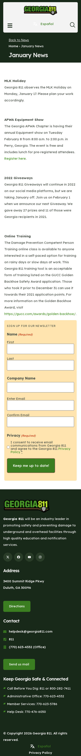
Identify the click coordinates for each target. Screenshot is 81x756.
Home (13, 46)
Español (47, 24)
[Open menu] (10, 25)
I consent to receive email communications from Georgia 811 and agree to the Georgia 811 (40, 447)
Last (10, 358)
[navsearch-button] (72, 26)
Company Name (21, 378)
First (10, 342)
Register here (15, 158)
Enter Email (16, 398)
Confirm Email (18, 415)
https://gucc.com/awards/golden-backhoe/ (40, 314)
